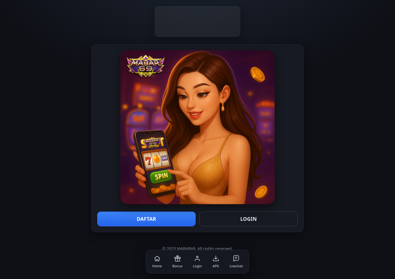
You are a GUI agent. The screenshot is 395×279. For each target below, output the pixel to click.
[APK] (215, 262)
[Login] (197, 262)
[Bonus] (177, 262)
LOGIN (248, 219)
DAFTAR (146, 219)
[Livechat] (236, 262)
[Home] (157, 262)
